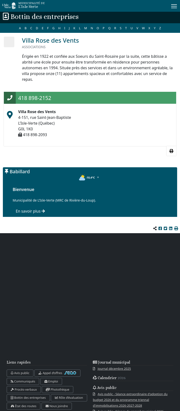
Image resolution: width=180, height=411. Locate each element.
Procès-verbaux (24, 389)
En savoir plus (30, 211)
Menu (174, 5)
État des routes (23, 406)
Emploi (51, 381)
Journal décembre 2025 (114, 368)
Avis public (20, 373)
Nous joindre (57, 406)
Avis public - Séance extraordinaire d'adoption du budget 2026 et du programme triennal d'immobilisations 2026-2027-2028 (130, 400)
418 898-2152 (34, 97)
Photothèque (57, 389)
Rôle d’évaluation (69, 397)
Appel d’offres (57, 373)
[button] (176, 228)
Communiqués (23, 381)
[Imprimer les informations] (171, 151)
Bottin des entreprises (28, 397)
